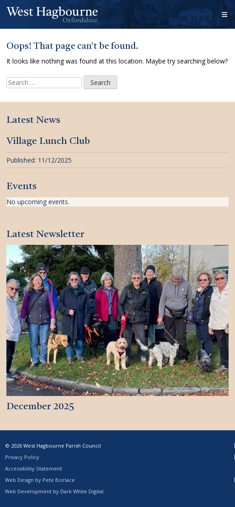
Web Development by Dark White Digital (54, 491)
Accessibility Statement (33, 468)
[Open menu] (225, 14)
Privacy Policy (22, 457)
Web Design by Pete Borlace (40, 479)
